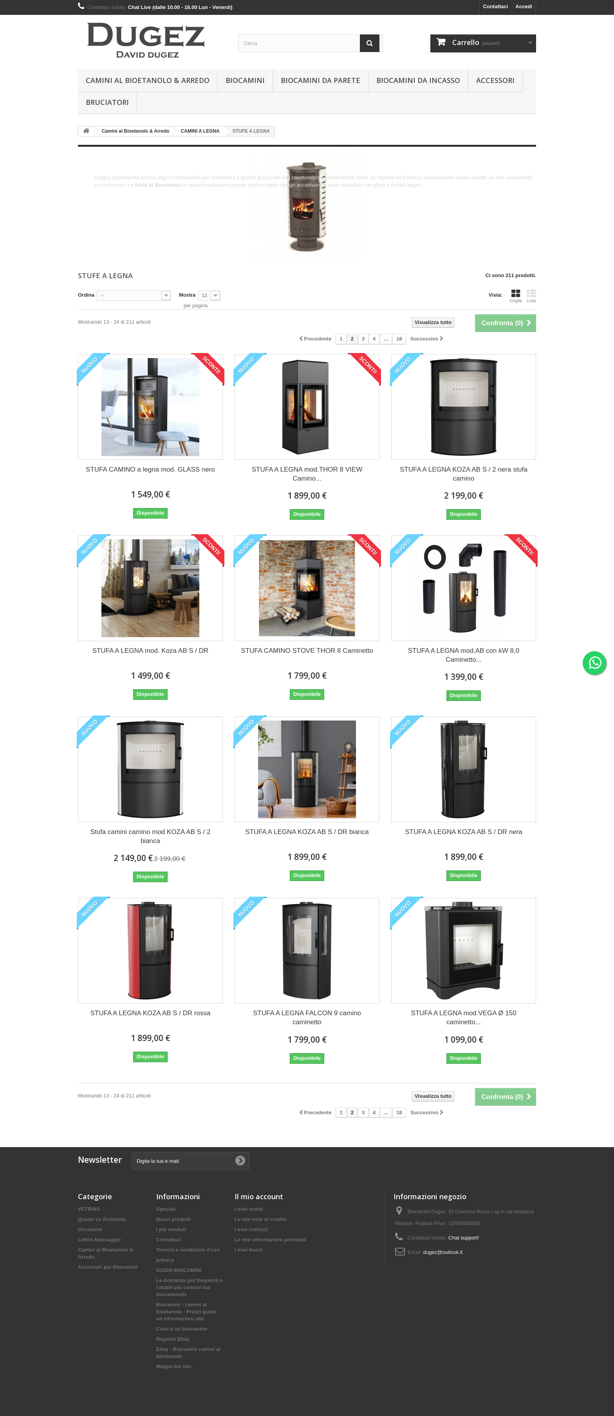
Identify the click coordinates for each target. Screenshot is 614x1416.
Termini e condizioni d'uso (188, 1250)
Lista (531, 296)
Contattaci (495, 6)
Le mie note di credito (261, 1219)
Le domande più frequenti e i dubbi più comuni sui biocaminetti (189, 1287)
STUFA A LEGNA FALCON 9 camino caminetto (307, 1017)
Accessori (495, 80)
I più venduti (171, 1229)
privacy (165, 1260)
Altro (99, 192)
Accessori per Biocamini (107, 1267)
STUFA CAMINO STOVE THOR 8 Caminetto (307, 650)
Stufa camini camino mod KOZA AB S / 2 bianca (150, 836)
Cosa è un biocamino (182, 1329)
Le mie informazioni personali (270, 1240)
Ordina (86, 295)
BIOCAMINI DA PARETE (320, 80)
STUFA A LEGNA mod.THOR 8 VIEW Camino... (307, 474)
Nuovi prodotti (173, 1219)
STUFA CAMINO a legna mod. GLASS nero (150, 469)
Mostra (187, 295)
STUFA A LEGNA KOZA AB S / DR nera (463, 832)
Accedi (523, 6)
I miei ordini (249, 1209)
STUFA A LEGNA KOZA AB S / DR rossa (150, 1013)
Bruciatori (107, 102)
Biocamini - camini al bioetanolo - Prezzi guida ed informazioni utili (186, 1312)
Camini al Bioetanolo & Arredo (147, 80)
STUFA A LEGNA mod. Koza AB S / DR (150, 650)
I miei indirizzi (251, 1229)
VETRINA (89, 1209)
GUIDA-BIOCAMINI (179, 1270)
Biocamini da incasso (418, 80)
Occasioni (90, 1229)
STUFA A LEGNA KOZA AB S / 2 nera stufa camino (463, 474)
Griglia (515, 296)
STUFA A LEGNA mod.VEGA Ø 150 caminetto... (463, 1017)
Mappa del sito (173, 1366)
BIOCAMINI (245, 80)
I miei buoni (249, 1250)
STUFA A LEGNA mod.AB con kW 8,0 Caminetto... (463, 655)
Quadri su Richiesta (102, 1219)
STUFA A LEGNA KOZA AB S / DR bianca (307, 832)
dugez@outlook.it (443, 1252)
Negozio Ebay (173, 1339)
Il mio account (259, 1196)
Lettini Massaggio (99, 1240)
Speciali (165, 1209)
